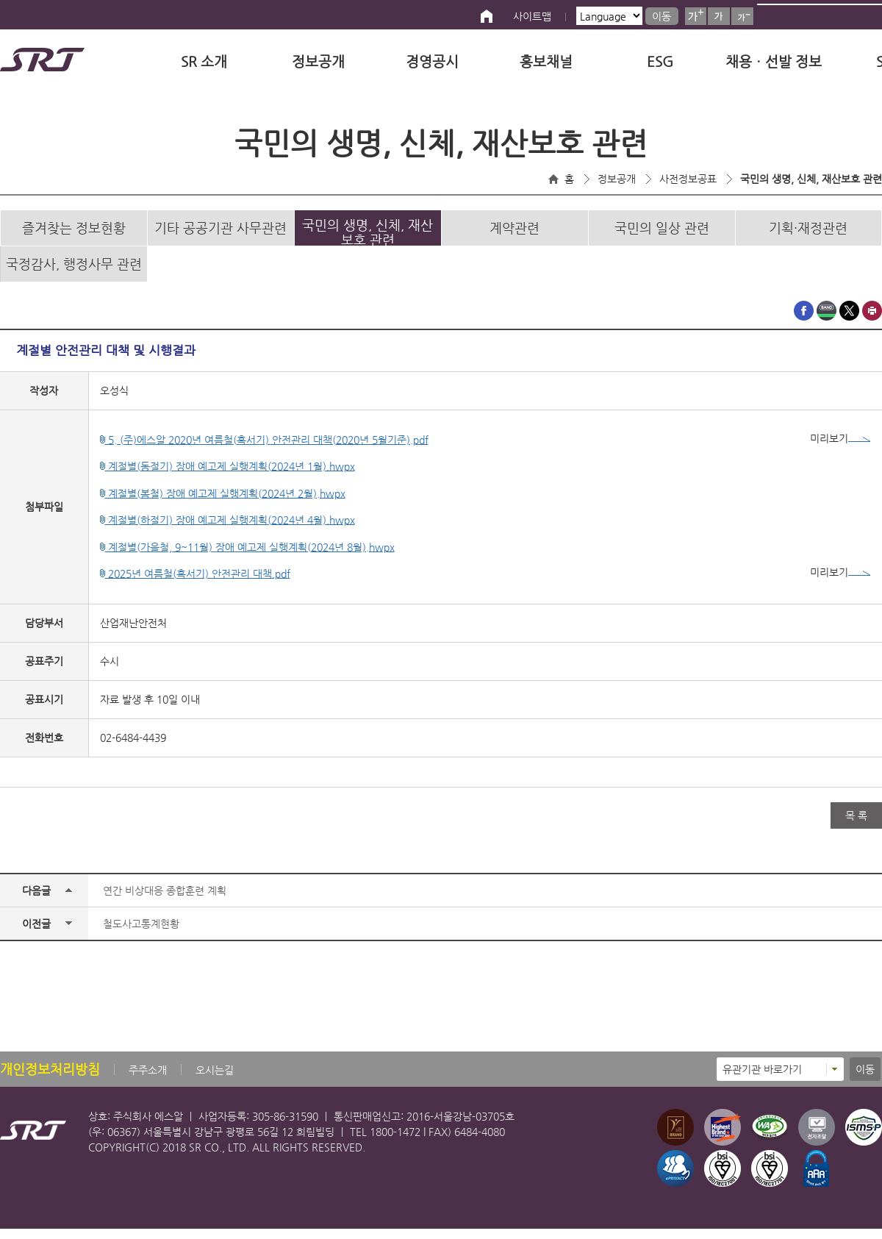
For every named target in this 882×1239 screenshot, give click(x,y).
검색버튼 (865, 15)
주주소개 (148, 1080)
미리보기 (840, 448)
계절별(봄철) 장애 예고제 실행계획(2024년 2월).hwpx (222, 504)
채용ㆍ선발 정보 (773, 61)
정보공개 (318, 61)
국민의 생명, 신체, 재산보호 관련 (811, 179)
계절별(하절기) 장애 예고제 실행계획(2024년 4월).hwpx (227, 530)
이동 (661, 16)
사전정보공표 (688, 179)
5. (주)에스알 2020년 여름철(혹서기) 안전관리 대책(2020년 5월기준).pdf (264, 450)
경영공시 (432, 61)
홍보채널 (546, 61)
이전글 (36, 934)
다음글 (36, 901)
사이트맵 (532, 16)
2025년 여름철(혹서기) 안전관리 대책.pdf (195, 584)
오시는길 (215, 1080)
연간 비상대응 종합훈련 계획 (164, 901)
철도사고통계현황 (141, 934)
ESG (660, 61)
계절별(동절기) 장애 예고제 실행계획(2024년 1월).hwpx (227, 476)
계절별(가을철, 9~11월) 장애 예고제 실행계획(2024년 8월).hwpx (247, 557)
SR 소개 (204, 61)
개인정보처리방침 (50, 1079)
